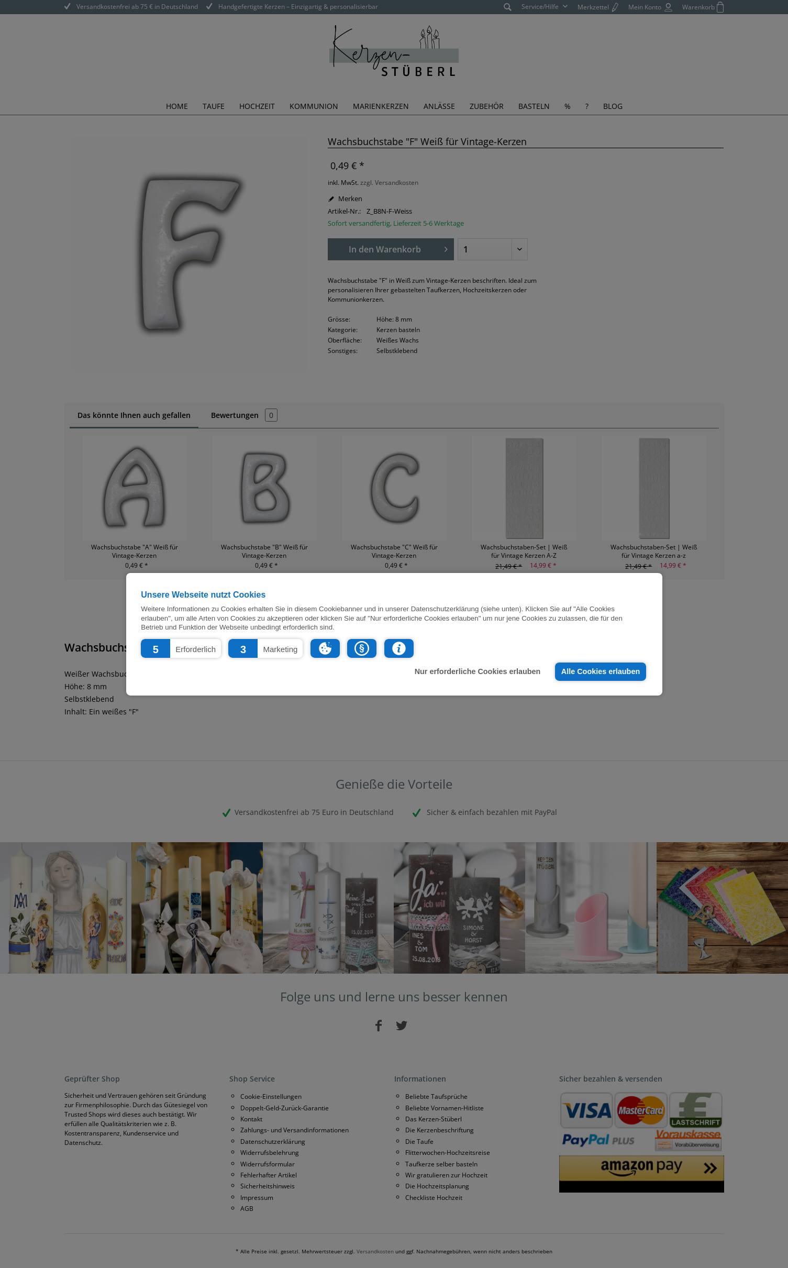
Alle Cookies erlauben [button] (600, 671)
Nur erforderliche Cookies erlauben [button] (478, 671)
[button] (181, 647)
